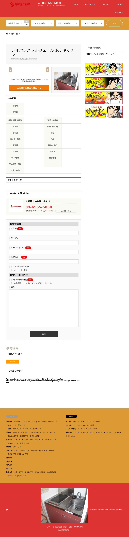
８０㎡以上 (118, 432)
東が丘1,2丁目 (40, 472)
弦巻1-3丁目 (29, 472)
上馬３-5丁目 (18, 472)
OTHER (120, 4)
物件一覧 (14, 34)
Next (47, 69)
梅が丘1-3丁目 (13, 436)
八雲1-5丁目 (39, 440)
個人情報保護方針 (64, 530)
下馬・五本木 (18, 440)
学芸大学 (9, 440)
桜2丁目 (45, 432)
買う (65, 527)
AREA (75, 4)
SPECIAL (105, 4)
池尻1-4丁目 (12, 454)
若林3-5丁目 (24, 436)
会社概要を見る (65, 211)
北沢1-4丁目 (37, 429)
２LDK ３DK (83, 429)
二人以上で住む (71, 429)
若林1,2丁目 (12, 425)
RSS (7, 510)
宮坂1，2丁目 (29, 432)
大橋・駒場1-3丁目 (37, 450)
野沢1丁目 (21, 425)
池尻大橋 (9, 450)
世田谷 (8, 432)
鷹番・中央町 (24, 443)
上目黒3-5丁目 (24, 450)
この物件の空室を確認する (29, 88)
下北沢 (8, 429)
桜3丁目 (53, 432)
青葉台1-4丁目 (23, 454)
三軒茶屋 (9, 421)
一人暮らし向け (71, 421)
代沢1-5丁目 (17, 429)
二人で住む (69, 425)
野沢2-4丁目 (12, 476)
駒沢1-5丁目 (22, 476)
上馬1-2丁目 (31, 421)
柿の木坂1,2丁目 (50, 440)
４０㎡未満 (96, 421)
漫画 (70, 527)
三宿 (15, 450)
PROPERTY (90, 4)
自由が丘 (9, 458)
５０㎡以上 (93, 429)
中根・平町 (29, 440)
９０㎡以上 (71, 436)
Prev (10, 69)
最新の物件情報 (94, 48)
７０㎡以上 (109, 432)
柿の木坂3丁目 (52, 472)
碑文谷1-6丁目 (13, 443)
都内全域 (9, 465)
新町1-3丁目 (17, 447)
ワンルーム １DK (84, 421)
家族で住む (69, 432)
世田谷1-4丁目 (17, 432)
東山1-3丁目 (49, 450)
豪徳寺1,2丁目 (35, 436)
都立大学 (9, 468)
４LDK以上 (90, 432)
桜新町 (8, 447)
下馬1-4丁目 (41, 421)
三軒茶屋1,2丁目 (19, 421)
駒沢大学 (9, 472)
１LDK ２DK (80, 425)
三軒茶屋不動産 (103, 510)
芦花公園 (9, 461)
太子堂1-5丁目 (52, 421)
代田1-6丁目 (27, 429)
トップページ (49, 527)
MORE (12, 362)
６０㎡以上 (100, 432)
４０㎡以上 (90, 425)
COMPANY (118, 13)
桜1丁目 (38, 432)
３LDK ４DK (80, 432)
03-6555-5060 (39, 207)
